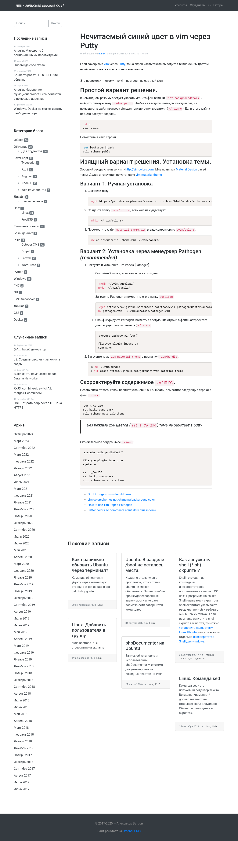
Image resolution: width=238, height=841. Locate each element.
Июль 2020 (21, 536)
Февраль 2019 (24, 652)
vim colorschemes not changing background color (121, 499)
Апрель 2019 (23, 639)
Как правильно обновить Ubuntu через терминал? (90, 565)
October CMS (30, 244)
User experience (32, 201)
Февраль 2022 (24, 461)
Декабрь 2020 (24, 509)
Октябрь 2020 (23, 523)
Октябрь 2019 (23, 598)
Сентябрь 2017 (24, 768)
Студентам (197, 5)
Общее (18, 140)
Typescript (28, 162)
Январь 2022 (23, 468)
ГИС (17, 285)
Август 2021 (22, 475)
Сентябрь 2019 (24, 605)
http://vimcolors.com (139, 169)
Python (18, 272)
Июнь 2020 (21, 543)
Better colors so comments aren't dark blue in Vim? (122, 510)
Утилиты (181, 5)
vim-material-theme (149, 175)
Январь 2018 (23, 741)
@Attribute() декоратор (30, 349)
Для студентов (31, 151)
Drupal (25, 251)
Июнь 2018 (21, 707)
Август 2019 (22, 611)
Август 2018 (22, 693)
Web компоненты (33, 190)
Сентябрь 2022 (24, 448)
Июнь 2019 (21, 625)
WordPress (28, 265)
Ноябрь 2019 (23, 591)
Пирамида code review (29, 65)
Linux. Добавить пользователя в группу (89, 630)
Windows (20, 278)
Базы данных (23, 233)
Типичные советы (26, 226)
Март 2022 (21, 454)
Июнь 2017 (21, 789)
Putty (121, 64)
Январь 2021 (23, 502)
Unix (17, 208)
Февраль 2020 (24, 570)
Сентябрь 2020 (24, 530)
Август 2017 (22, 775)
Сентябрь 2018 (24, 687)
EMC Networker (24, 299)
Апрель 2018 (23, 721)
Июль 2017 (21, 782)
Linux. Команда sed (199, 678)
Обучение (20, 146)
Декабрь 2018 (24, 666)
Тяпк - (39, 5)
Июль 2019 (21, 618)
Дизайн (19, 197)
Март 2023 (21, 441)
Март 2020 (21, 564)
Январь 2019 (23, 659)
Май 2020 (20, 550)
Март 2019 (21, 646)
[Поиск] (31, 23)
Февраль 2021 (24, 495)
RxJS (24, 169)
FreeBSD (27, 219)
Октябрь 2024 (23, 434)
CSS (16, 313)
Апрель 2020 (23, 557)
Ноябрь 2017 (23, 755)
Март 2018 (21, 727)
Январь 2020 (23, 577)
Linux (25, 212)
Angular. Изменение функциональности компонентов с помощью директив (37, 94)
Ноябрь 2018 (23, 673)
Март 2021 (21, 489)
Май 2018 (20, 714)
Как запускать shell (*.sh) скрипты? (194, 565)
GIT (16, 292)
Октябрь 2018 (23, 680)
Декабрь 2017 (24, 748)
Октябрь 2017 (23, 762)
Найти (55, 23)
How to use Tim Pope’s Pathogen (110, 505)
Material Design (186, 169)
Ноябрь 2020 (23, 516)
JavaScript (21, 158)
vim (106, 64)
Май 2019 (20, 632)
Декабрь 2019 (24, 584)
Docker (18, 319)
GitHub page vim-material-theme (109, 494)
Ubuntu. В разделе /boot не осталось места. (144, 565)
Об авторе (215, 5)
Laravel (26, 258)
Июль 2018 (21, 700)
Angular (26, 176)
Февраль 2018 (24, 734)
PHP (17, 240)
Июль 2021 (21, 482)
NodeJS (26, 183)
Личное (19, 306)
